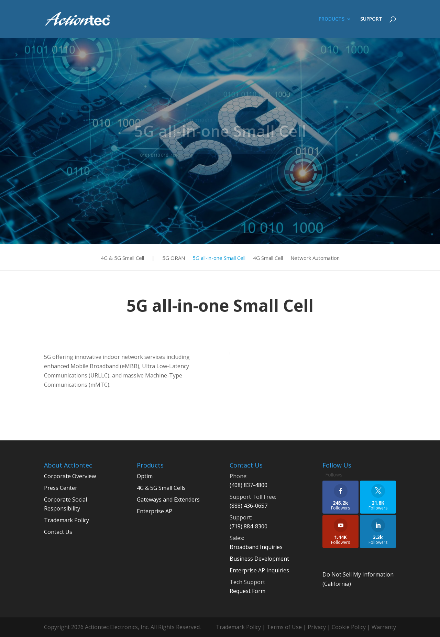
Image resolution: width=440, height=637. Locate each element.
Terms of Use (284, 627)
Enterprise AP (154, 511)
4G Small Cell (268, 258)
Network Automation (315, 258)
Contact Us (58, 532)
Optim (145, 476)
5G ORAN (173, 258)
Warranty (384, 627)
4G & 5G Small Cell (122, 258)
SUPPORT (371, 19)
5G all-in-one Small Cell (218, 258)
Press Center (60, 488)
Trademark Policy (66, 520)
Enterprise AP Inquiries (259, 570)
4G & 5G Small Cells (161, 488)
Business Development (259, 558)
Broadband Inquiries (256, 547)
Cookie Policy (349, 627)
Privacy (317, 627)
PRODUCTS (331, 19)
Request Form (247, 591)
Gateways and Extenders (168, 499)
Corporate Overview (70, 476)
